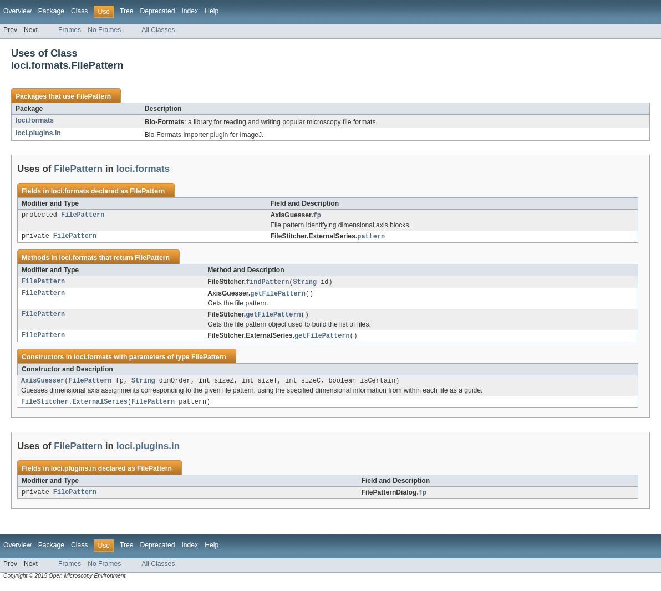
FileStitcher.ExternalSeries (74, 406)
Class (79, 11)
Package (51, 11)
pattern (371, 237)
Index (189, 11)
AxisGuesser (42, 384)
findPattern (267, 283)
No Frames (104, 30)
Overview (17, 11)
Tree (127, 11)
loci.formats (35, 120)
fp (317, 215)
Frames (69, 30)
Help (211, 11)
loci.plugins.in (38, 133)
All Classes (158, 30)
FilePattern (93, 96)
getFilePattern (278, 295)
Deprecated (157, 11)
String (305, 283)
